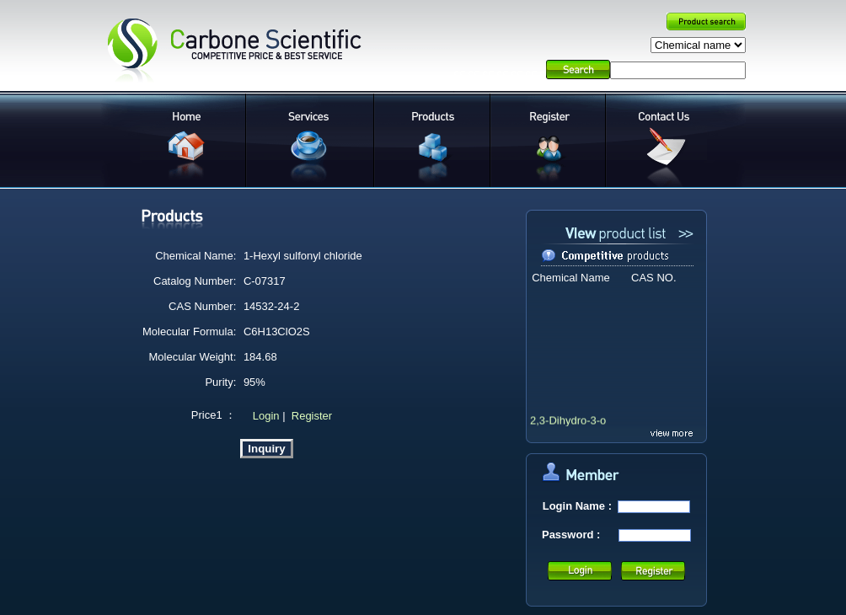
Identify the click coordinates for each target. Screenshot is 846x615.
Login (264, 415)
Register (312, 415)
